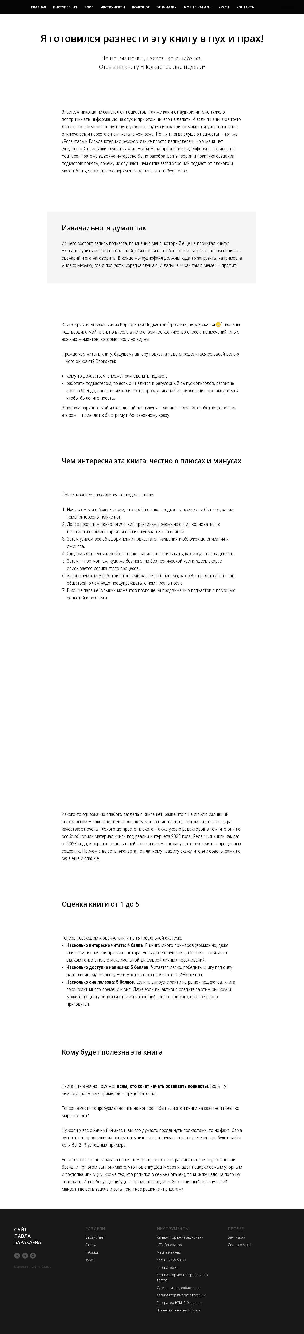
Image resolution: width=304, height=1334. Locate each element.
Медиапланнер (168, 1252)
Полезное (141, 7)
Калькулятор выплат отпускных (181, 1295)
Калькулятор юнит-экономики (180, 1237)
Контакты (245, 7)
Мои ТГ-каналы (197, 7)
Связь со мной (239, 1244)
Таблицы (92, 1252)
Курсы (223, 7)
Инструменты (112, 7)
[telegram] (25, 1256)
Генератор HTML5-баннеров (180, 1302)
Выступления (65, 7)
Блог (88, 7)
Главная (38, 7)
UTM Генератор (169, 1244)
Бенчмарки (167, 7)
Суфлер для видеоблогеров (178, 1287)
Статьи (91, 1244)
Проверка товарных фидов (178, 1310)
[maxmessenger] (33, 1256)
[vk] (17, 1256)
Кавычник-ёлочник (171, 1260)
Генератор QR (168, 1267)
